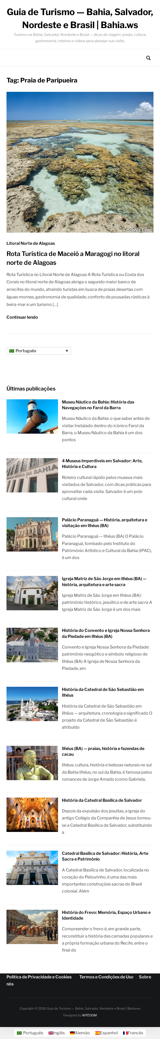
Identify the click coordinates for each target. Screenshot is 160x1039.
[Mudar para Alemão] (80, 1033)
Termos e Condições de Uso (106, 976)
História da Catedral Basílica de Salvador (102, 800)
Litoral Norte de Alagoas (31, 243)
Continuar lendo (22, 317)
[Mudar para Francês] (133, 1033)
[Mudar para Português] (30, 1033)
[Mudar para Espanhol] (106, 1033)
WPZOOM (89, 1015)
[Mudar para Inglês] (56, 1033)
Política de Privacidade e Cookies (39, 976)
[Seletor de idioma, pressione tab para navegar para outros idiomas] (39, 351)
